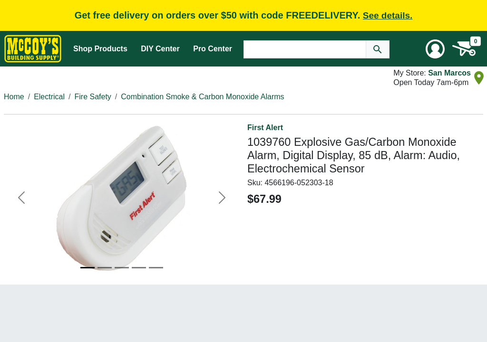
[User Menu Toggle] (435, 48)
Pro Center (212, 49)
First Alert (265, 128)
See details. (388, 15)
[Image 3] (122, 267)
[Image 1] (87, 267)
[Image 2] (104, 267)
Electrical (49, 97)
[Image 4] (139, 267)
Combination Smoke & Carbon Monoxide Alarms (202, 97)
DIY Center (160, 49)
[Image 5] (156, 267)
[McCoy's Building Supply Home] (33, 48)
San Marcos (449, 73)
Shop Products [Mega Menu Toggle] (100, 49)
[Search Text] (305, 49)
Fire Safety (93, 97)
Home (14, 97)
